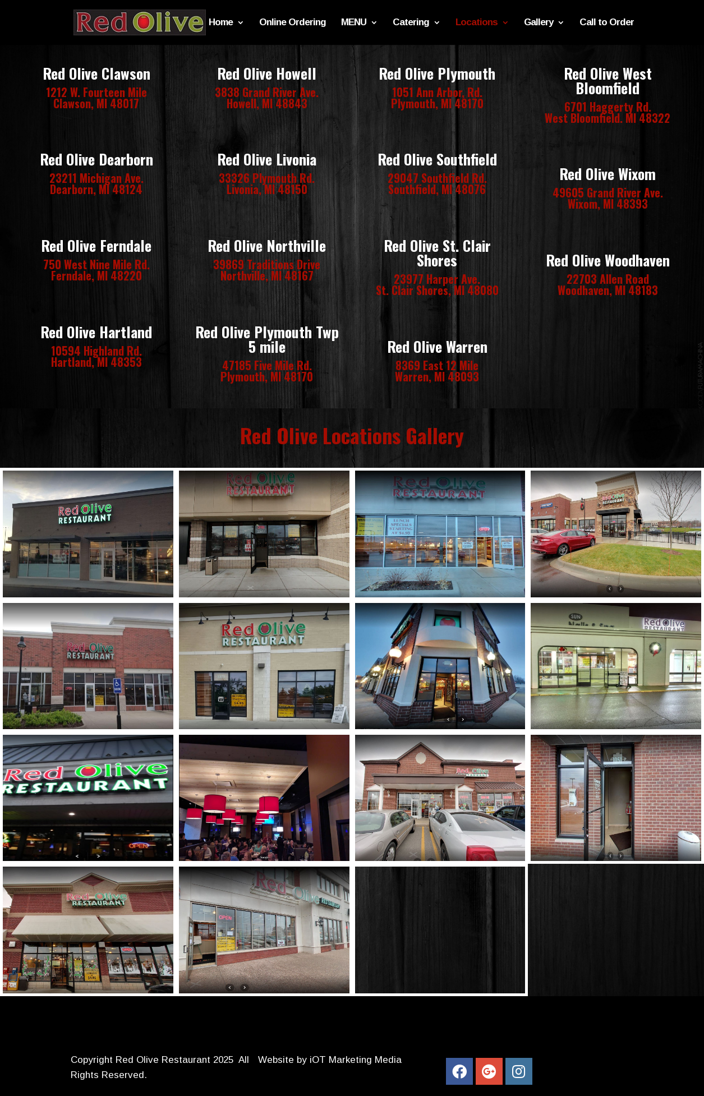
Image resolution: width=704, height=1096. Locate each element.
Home (221, 23)
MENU (353, 23)
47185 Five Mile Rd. (267, 365)
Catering (411, 23)
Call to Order (606, 23)
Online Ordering (292, 23)
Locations (476, 23)
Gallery (538, 23)
